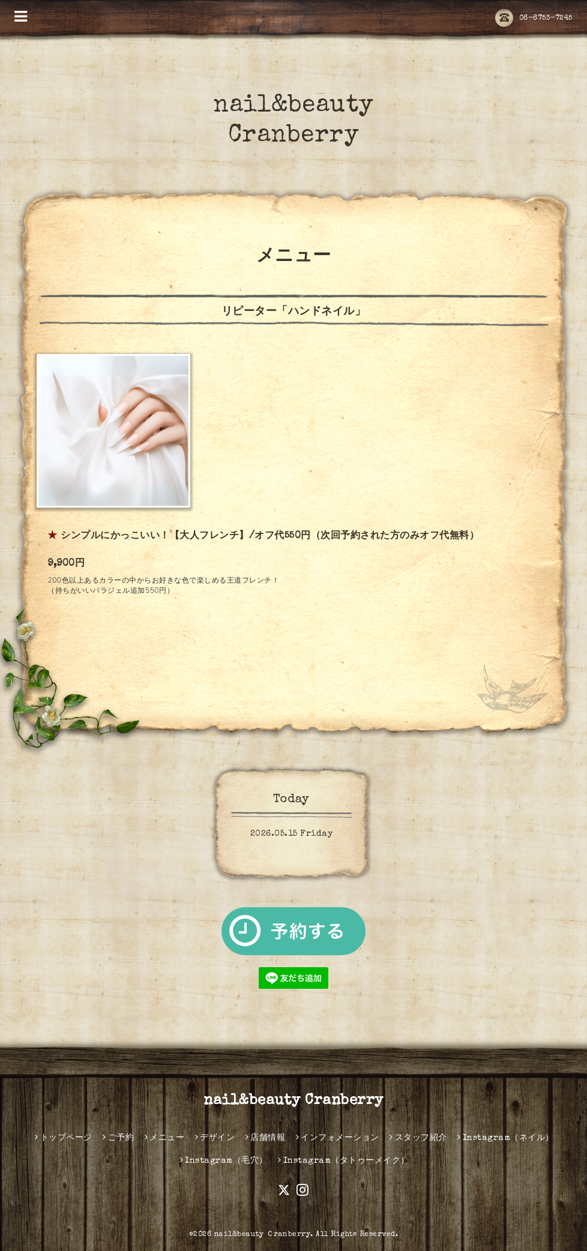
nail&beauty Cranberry (293, 1101)
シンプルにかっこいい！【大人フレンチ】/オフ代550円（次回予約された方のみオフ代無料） (270, 536)
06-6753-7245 (534, 18)
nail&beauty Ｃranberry (262, 1234)
